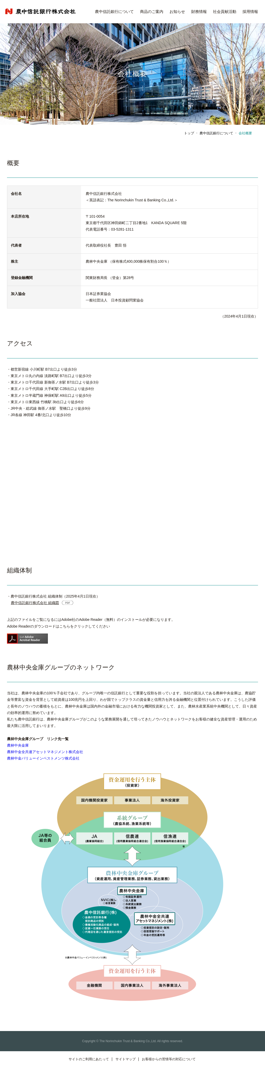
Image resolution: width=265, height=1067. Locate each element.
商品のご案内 (151, 11)
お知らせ (177, 11)
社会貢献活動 (224, 11)
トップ (189, 133)
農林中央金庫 (18, 745)
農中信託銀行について (114, 11)
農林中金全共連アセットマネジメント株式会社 (45, 752)
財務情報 (199, 11)
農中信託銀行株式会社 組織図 (35, 603)
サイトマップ (125, 1059)
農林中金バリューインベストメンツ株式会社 (43, 758)
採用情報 (250, 11)
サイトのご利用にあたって (89, 1059)
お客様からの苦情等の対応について (169, 1059)
